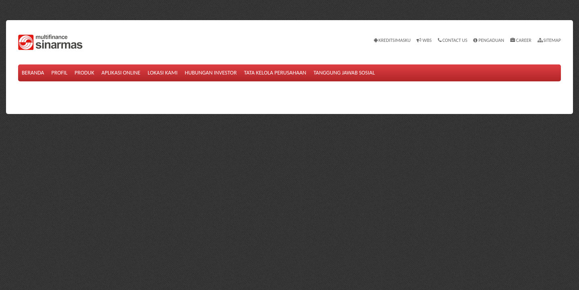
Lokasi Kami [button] (162, 72)
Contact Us (453, 40)
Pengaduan (488, 40)
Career (521, 40)
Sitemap (549, 40)
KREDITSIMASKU (392, 40)
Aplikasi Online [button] (120, 72)
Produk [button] (84, 72)
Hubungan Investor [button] (210, 72)
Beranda (33, 72)
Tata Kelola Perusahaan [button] (275, 72)
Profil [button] (59, 72)
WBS (424, 40)
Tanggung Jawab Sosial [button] (344, 72)
